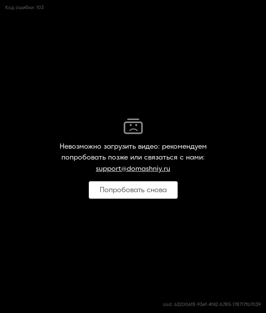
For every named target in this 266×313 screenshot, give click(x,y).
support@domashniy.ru (133, 168)
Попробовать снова (133, 189)
